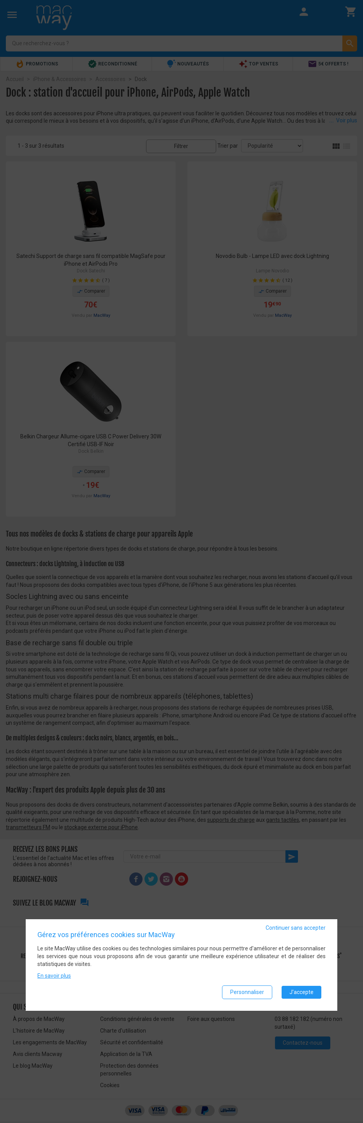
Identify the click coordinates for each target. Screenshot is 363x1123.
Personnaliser (247, 992)
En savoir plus (54, 976)
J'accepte (301, 992)
